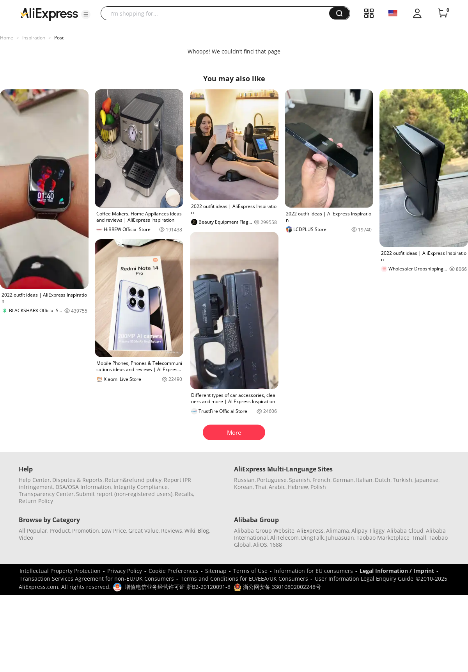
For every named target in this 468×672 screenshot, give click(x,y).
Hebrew (298, 487)
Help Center (34, 480)
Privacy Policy (124, 570)
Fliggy (377, 530)
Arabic (277, 487)
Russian (244, 480)
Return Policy (36, 501)
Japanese (426, 480)
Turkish (402, 480)
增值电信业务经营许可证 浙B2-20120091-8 (177, 586)
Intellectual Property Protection (60, 570)
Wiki (189, 530)
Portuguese (272, 480)
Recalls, (185, 494)
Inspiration (33, 37)
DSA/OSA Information (83, 487)
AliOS (260, 544)
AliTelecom (284, 537)
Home (6, 37)
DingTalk (312, 537)
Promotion (85, 530)
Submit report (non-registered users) (124, 494)
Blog (203, 530)
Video (26, 537)
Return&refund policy (133, 480)
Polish (318, 487)
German (343, 480)
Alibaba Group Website (264, 530)
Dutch (382, 480)
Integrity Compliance (140, 487)
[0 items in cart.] (443, 13)
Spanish (299, 480)
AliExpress (310, 530)
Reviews (171, 530)
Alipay (359, 530)
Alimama (337, 530)
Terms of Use (250, 570)
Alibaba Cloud (405, 530)
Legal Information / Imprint (397, 570)
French (321, 480)
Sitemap (216, 570)
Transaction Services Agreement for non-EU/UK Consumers (97, 578)
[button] (85, 14)
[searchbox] (217, 13)
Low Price (113, 530)
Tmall (419, 537)
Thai (260, 487)
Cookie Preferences (174, 570)
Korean (243, 487)
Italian (364, 480)
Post (59, 37)
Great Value (143, 530)
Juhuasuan (340, 537)
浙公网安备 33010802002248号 (277, 586)
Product (60, 530)
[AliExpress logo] (49, 13)
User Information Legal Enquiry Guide (364, 578)
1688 (275, 544)
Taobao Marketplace (383, 537)
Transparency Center (46, 494)
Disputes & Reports (77, 480)
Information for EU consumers (313, 570)
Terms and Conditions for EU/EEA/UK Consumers (244, 578)
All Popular (33, 530)
